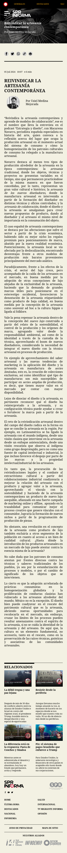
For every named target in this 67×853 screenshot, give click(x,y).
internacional (46, 804)
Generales (26, 4)
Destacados (49, 4)
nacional (10, 813)
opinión (42, 813)
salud (41, 799)
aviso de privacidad (20, 828)
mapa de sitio (50, 828)
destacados (11, 809)
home (7, 799)
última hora (11, 804)
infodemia (10, 818)
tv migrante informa (50, 809)
